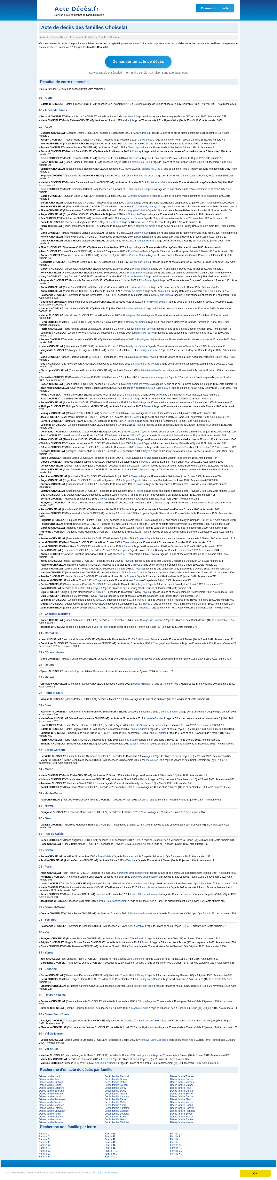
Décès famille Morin (50, 1118)
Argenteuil (144, 1054)
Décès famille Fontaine (116, 1107)
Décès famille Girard (115, 1093)
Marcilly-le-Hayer (149, 206)
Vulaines (143, 607)
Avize (127, 774)
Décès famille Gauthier (116, 1110)
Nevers (145, 811)
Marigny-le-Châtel (135, 209)
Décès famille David (115, 1090)
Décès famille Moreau (182, 1081)
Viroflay (140, 925)
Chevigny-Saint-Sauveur (166, 642)
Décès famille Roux (180, 1087)
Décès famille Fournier (51, 1093)
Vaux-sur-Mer (101, 626)
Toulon (145, 941)
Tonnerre (139, 962)
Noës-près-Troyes (138, 213)
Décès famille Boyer (181, 1113)
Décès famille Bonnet (181, 1093)
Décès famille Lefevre (51, 1107)
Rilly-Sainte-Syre (148, 279)
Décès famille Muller (115, 1101)
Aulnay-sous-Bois (149, 1020)
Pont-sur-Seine (137, 254)
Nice (126, 119)
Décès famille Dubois (181, 1078)
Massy (140, 974)
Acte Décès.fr (76, 8)
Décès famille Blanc (181, 1098)
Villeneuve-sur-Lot (152, 759)
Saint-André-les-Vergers (146, 363)
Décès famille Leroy (115, 1087)
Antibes (129, 115)
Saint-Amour (139, 743)
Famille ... (45, 1133)
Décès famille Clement (51, 1116)
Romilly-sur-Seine (132, 290)
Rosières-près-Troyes (144, 356)
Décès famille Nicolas (182, 1116)
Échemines (133, 157)
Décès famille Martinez (51, 1104)
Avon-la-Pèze (140, 132)
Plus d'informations (137, 1173)
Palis (139, 236)
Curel (143, 799)
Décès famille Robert (115, 1081)
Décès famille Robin (115, 1116)
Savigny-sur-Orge (143, 985)
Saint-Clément (134, 958)
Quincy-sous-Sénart (149, 978)
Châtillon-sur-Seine (146, 638)
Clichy (141, 1000)
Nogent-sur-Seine (131, 217)
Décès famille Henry (115, 1118)
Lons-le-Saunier (170, 711)
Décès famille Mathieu (116, 1121)
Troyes (147, 405)
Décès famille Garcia (181, 1090)
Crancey (136, 150)
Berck (138, 839)
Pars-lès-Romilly (145, 240)
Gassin (140, 937)
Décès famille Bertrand (51, 1090)
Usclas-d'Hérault (142, 683)
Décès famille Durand (116, 1078)
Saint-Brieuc (134, 658)
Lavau (130, 202)
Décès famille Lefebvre (51, 1087)
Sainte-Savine (132, 394)
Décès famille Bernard (116, 1075)
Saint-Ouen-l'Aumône (105, 1062)
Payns (130, 246)
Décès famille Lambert (116, 1095)
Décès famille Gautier (182, 1118)
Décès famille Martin (50, 1075)
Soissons (139, 103)
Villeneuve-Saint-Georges (152, 1039)
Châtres (129, 143)
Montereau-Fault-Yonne (143, 912)
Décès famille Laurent (116, 1084)
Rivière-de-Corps (139, 286)
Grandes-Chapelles (144, 188)
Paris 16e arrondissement (146, 893)
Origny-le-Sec (140, 232)
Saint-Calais (104, 855)
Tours (128, 698)
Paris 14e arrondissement (154, 886)
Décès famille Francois (182, 1110)
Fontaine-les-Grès (140, 161)
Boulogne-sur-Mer (141, 843)
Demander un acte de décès (138, 61)
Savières (127, 398)
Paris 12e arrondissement (133, 883)
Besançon (98, 670)
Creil (147, 824)
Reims (143, 778)
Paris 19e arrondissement (113, 900)
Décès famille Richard (51, 1081)
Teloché (130, 859)
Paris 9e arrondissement (132, 872)
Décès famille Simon (50, 1084)
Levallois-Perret (139, 1007)
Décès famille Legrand (116, 1113)
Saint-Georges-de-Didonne (148, 619)
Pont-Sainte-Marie (138, 250)
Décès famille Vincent (51, 1101)
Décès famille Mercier (182, 1101)
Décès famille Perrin (50, 1113)
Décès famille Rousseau (52, 1098)
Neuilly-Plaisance (147, 1026)
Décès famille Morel (50, 1095)
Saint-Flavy (162, 387)
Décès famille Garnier (182, 1107)
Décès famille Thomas (182, 1075)
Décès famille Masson (182, 1121)
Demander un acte (215, 8)
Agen (149, 755)
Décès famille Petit (49, 1078)
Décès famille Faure (115, 1098)
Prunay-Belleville (141, 268)
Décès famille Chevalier (52, 1110)
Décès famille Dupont (181, 1095)
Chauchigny (134, 146)
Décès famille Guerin (181, 1104)
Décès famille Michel (181, 1084)
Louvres (105, 1058)
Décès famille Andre (115, 1104)
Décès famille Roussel (51, 1121)
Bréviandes (146, 139)
